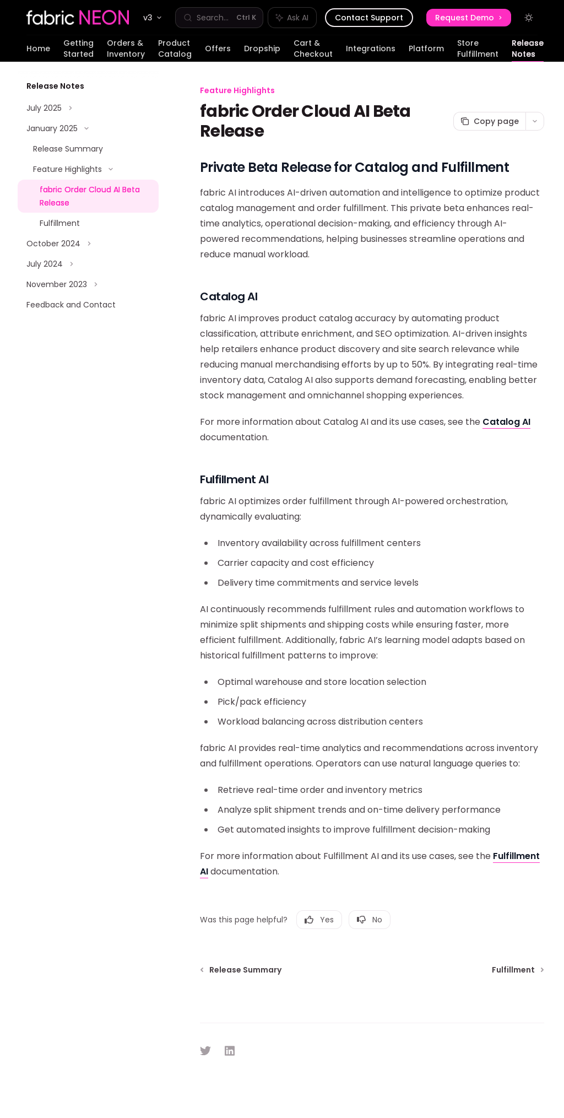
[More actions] (534, 121)
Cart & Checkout (313, 49)
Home (38, 52)
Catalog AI (506, 421)
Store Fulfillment (477, 49)
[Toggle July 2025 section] (88, 108)
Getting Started (78, 49)
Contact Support (369, 17)
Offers (218, 52)
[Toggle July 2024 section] (88, 264)
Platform (426, 52)
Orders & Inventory (126, 49)
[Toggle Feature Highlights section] (88, 169)
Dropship (262, 52)
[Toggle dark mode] (529, 17)
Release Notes (528, 49)
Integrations (370, 52)
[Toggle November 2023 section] (88, 284)
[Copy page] (489, 121)
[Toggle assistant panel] (292, 18)
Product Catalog (175, 49)
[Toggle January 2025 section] (88, 128)
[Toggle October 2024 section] (88, 243)
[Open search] (219, 18)
